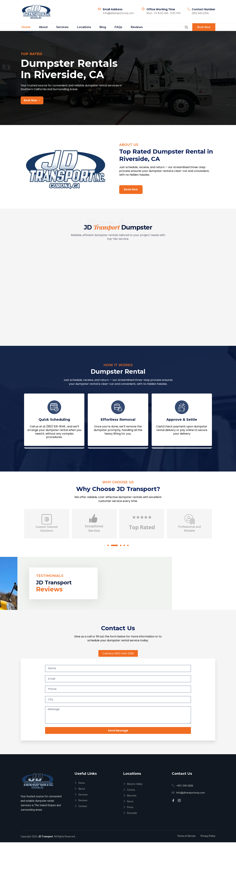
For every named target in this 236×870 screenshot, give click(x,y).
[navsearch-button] (184, 27)
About (40, 27)
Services (57, 27)
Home (25, 27)
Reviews (124, 27)
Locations (77, 27)
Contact (143, 27)
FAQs (108, 27)
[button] (109, 567)
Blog (94, 27)
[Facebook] (174, 827)
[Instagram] (180, 827)
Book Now (203, 27)
